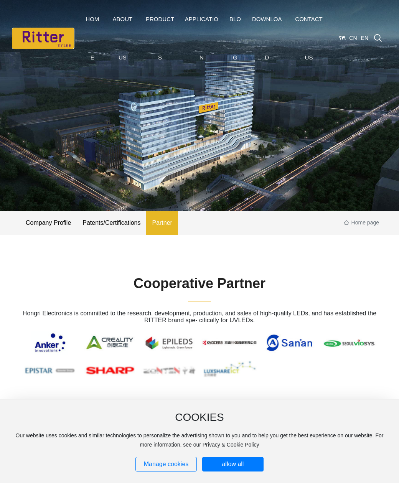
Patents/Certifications (111, 222)
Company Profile (48, 222)
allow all (233, 464)
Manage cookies (166, 464)
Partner (162, 222)
